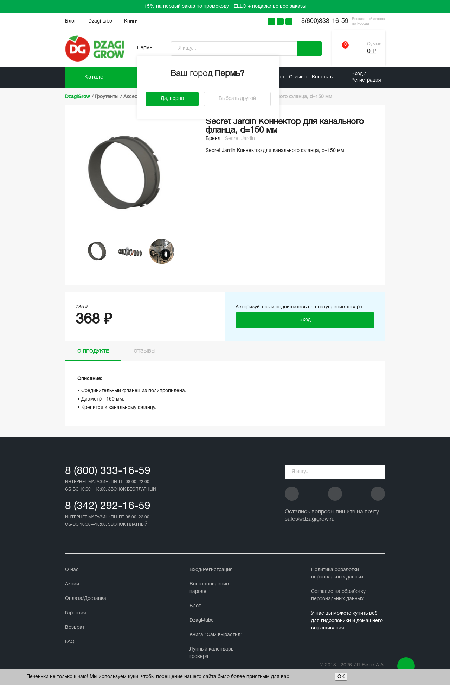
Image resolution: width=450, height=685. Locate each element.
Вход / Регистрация (366, 77)
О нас (72, 570)
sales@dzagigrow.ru (310, 519)
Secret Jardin (240, 138)
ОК (341, 676)
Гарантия (75, 613)
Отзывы (298, 77)
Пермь (144, 48)
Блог (70, 21)
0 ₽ (371, 52)
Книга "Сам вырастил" (216, 635)
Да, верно (172, 98)
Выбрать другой (237, 98)
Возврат (74, 627)
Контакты (323, 77)
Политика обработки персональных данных (337, 574)
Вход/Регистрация (211, 570)
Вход (305, 320)
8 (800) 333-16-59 (107, 471)
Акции (72, 584)
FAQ (70, 642)
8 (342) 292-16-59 (107, 506)
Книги (131, 21)
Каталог (95, 77)
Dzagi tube (100, 21)
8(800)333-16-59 (324, 21)
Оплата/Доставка (85, 598)
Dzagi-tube (201, 620)
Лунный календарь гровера (211, 653)
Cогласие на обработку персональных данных (338, 595)
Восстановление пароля (209, 588)
